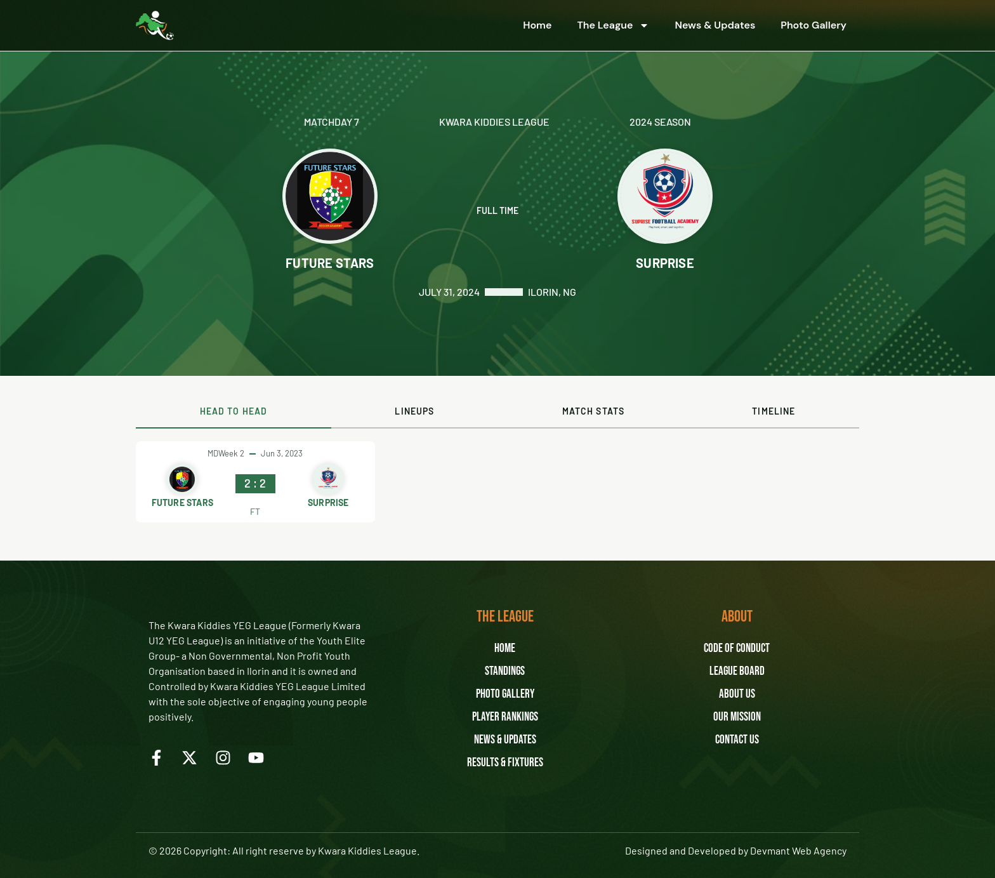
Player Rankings (504, 717)
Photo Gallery (814, 25)
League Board (737, 671)
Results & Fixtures (505, 763)
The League (613, 25)
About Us (737, 694)
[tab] (233, 412)
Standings (505, 671)
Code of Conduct (736, 648)
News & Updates (715, 25)
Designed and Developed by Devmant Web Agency (736, 850)
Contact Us (737, 740)
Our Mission (737, 717)
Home (537, 25)
